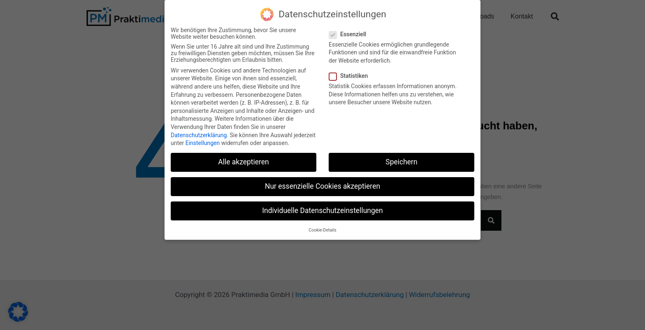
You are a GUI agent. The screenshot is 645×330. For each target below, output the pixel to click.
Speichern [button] (401, 162)
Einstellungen (203, 143)
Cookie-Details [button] (322, 229)
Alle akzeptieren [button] (243, 162)
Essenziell (350, 33)
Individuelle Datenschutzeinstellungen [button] (322, 210)
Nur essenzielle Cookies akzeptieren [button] (322, 186)
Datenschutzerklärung (199, 134)
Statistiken (351, 76)
